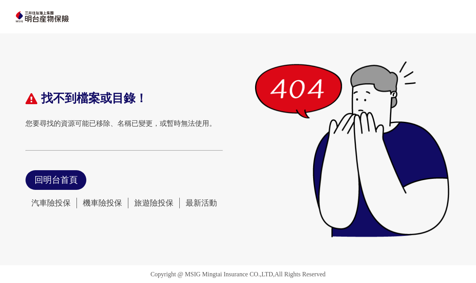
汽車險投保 (51, 202)
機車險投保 (102, 202)
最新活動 (201, 202)
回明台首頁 (56, 180)
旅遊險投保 (153, 202)
